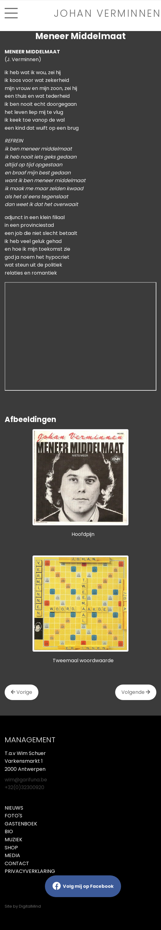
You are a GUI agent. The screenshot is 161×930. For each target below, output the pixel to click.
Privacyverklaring (30, 871)
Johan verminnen (107, 13)
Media (12, 855)
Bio (9, 831)
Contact (17, 863)
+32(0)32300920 (24, 787)
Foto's (13, 815)
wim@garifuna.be (26, 779)
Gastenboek (21, 823)
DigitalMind (30, 906)
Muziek (13, 839)
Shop (11, 847)
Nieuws (14, 807)
